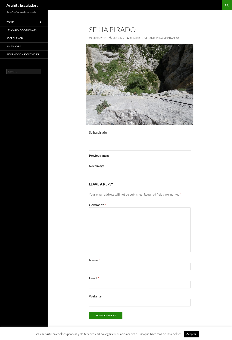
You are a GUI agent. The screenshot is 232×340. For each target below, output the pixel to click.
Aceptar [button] (191, 334)
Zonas (10, 22)
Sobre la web (14, 38)
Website (95, 296)
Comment (97, 205)
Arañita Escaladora (22, 5)
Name (94, 260)
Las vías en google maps (21, 30)
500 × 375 (118, 38)
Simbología (13, 46)
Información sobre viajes (22, 54)
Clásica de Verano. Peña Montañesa (154, 38)
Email (94, 278)
